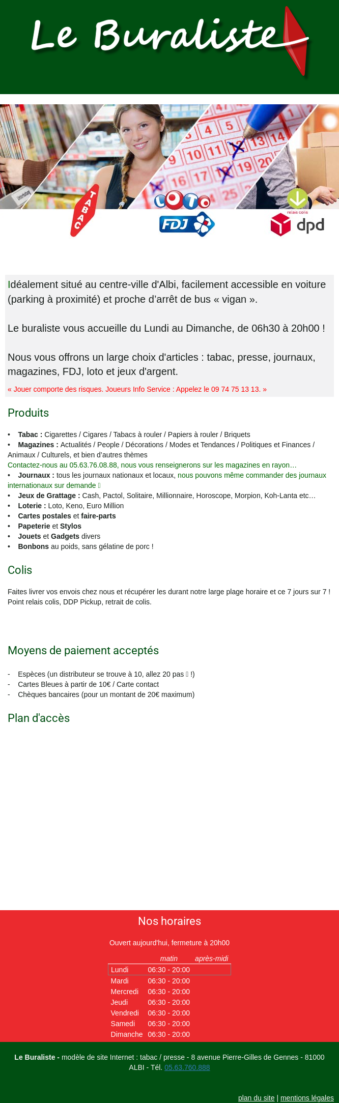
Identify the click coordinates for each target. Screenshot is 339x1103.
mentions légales (307, 1098)
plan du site (256, 1098)
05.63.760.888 (187, 1067)
